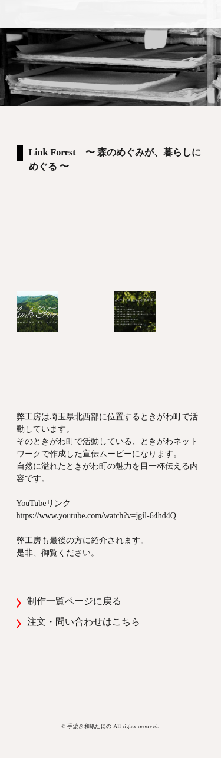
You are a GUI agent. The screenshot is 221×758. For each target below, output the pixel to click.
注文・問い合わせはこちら (83, 622)
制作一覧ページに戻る (74, 601)
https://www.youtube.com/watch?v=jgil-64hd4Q (96, 515)
